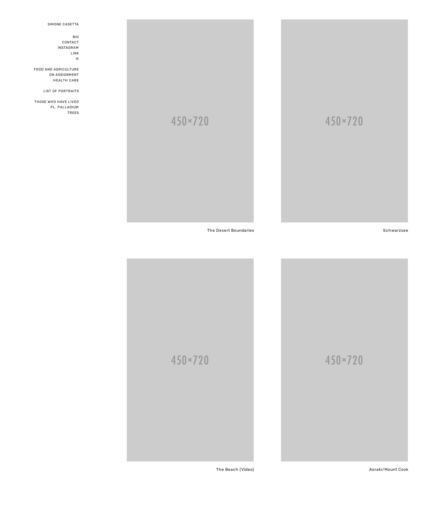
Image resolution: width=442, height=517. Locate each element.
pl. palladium (64, 107)
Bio (76, 37)
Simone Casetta (63, 24)
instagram (68, 48)
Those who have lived (56, 102)
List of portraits (61, 91)
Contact (70, 42)
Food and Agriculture (56, 69)
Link (75, 53)
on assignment (64, 75)
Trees (73, 113)
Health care (66, 80)
